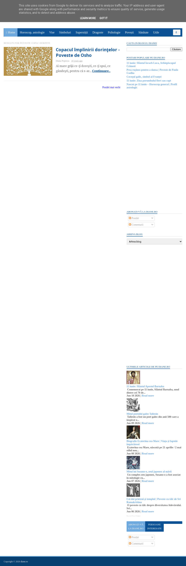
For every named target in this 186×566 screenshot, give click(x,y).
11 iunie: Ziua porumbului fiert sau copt (148, 80)
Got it (103, 18)
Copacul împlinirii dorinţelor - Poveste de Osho (85, 52)
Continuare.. (99, 71)
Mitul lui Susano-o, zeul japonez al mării (148, 471)
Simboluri (65, 32)
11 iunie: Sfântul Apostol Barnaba (145, 386)
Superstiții (82, 32)
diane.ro (24, 561)
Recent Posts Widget (133, 516)
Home (11, 32)
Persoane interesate (154, 526)
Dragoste (98, 32)
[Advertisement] (154, 149)
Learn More (88, 18)
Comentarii (136, 224)
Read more (148, 395)
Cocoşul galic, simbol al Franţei (143, 76)
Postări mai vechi (109, 87)
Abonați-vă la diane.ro (135, 526)
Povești (129, 32)
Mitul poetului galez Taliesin (142, 413)
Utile (156, 32)
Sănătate (143, 32)
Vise (52, 32)
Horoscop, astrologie (32, 32)
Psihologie (114, 32)
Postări (134, 218)
